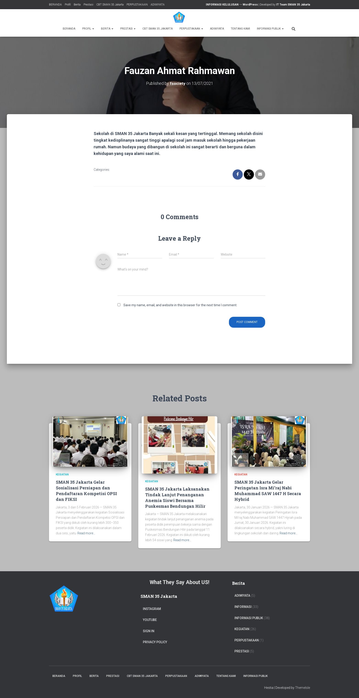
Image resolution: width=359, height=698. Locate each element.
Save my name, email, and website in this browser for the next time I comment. (180, 305)
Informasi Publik (270, 28)
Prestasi (88, 4)
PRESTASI (241, 651)
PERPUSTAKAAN (137, 4)
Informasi (243, 607)
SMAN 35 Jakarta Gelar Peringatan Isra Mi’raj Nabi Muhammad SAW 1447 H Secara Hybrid (267, 490)
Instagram (152, 609)
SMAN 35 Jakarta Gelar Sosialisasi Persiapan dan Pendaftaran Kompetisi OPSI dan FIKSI (86, 490)
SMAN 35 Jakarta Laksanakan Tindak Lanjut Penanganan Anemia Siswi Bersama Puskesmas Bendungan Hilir (177, 497)
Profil (68, 4)
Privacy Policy (155, 642)
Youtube (150, 620)
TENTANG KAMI (240, 28)
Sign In (148, 631)
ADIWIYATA (158, 4)
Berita (77, 4)
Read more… (86, 533)
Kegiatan (62, 474)
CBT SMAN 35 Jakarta (110, 4)
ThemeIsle (302, 688)
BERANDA (55, 4)
